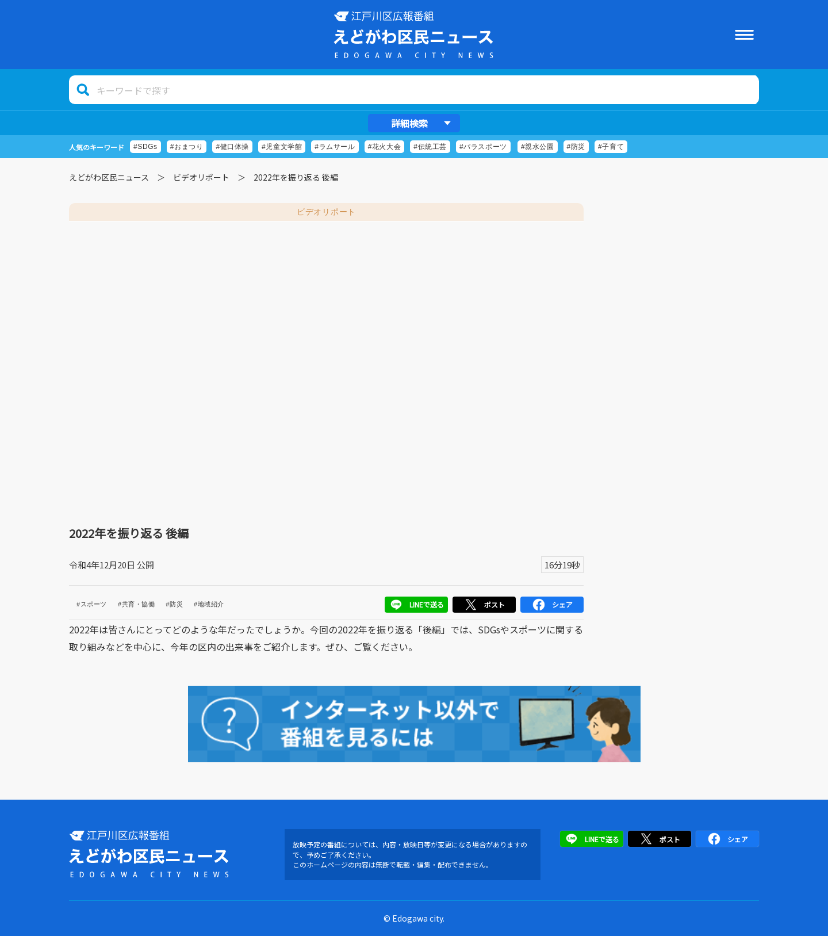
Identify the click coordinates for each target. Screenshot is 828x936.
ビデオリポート (201, 177)
